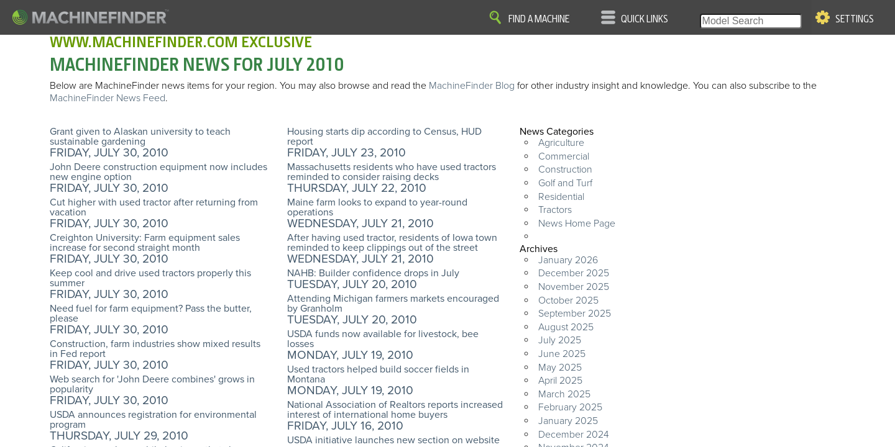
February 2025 (570, 407)
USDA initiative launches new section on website (393, 440)
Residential (561, 197)
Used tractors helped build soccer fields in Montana (378, 374)
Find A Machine (538, 19)
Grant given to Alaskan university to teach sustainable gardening (140, 136)
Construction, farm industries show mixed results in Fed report (155, 349)
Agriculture (561, 143)
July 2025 (559, 340)
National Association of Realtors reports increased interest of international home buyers (395, 410)
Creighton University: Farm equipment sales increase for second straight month (145, 243)
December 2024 (573, 434)
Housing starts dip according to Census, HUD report (384, 136)
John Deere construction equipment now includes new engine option (158, 172)
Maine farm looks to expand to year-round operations (377, 207)
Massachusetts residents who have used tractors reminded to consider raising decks (391, 172)
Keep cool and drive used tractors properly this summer (150, 278)
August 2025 (566, 327)
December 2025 (573, 273)
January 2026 (568, 260)
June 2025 (561, 354)
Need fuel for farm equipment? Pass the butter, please (151, 313)
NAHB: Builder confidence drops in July (373, 273)
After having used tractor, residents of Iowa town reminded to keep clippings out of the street (392, 243)
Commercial (563, 156)
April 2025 (560, 380)
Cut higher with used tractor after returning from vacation (154, 207)
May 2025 (560, 367)
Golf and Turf (565, 183)
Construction (565, 169)
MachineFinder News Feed (107, 98)
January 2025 (568, 421)
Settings (854, 19)
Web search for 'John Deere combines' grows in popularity (152, 384)
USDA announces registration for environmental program (153, 420)
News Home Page (576, 223)
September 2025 (574, 313)
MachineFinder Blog (472, 85)
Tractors (555, 210)
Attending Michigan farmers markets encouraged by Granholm (393, 303)
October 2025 (568, 300)
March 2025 (564, 394)
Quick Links (644, 19)
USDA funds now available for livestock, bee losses (383, 339)
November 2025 (573, 287)
